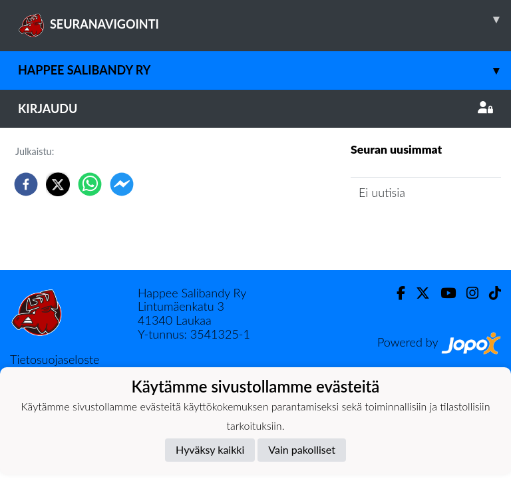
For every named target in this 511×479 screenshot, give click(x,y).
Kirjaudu (255, 108)
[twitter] (58, 184)
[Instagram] (467, 293)
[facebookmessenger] (122, 184)
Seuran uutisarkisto (409, 230)
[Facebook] (395, 293)
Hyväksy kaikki (210, 449)
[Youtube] (443, 293)
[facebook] (26, 184)
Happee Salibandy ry (264, 70)
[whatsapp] (90, 184)
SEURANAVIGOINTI (264, 19)
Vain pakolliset (301, 449)
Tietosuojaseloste (54, 359)
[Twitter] (417, 293)
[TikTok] (489, 293)
